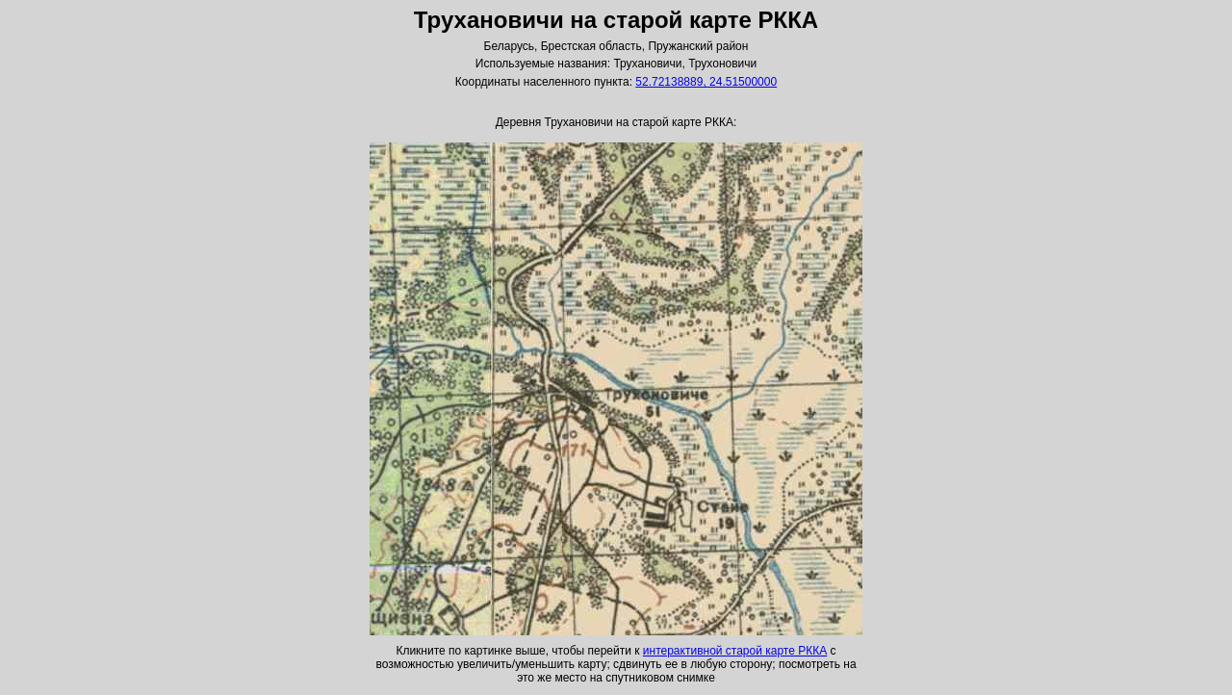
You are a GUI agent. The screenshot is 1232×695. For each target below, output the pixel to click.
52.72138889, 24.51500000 (706, 82)
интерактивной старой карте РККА (735, 650)
